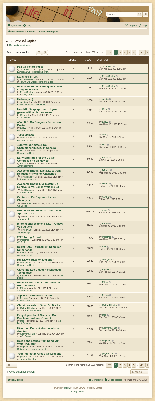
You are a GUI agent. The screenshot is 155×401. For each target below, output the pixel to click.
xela (22, 150)
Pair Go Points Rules (30, 66)
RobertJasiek (26, 79)
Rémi (22, 115)
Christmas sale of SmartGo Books (38, 305)
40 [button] (141, 52)
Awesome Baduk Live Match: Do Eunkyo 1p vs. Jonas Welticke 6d (38, 185)
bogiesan (24, 346)
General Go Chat (25, 153)
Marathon (24, 240)
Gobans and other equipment (31, 349)
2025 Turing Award (29, 237)
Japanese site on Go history (35, 295)
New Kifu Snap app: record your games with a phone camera (37, 111)
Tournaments (23, 219)
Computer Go (23, 117)
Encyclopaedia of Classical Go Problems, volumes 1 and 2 (36, 317)
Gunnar (28, 203)
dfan (22, 321)
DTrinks (28, 177)
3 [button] (125, 52)
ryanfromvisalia (27, 334)
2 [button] (120, 52)
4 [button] (129, 52)
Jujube (23, 102)
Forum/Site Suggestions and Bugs (36, 82)
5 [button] (134, 52)
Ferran (27, 230)
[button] (109, 52)
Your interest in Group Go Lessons (39, 353)
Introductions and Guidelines (31, 104)
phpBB (67, 388)
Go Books (22, 206)
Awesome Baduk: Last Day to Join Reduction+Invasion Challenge (39, 172)
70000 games (25, 134)
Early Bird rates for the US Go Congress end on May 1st (36, 159)
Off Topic (21, 242)
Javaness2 (25, 69)
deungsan (25, 262)
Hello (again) (25, 99)
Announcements (25, 130)
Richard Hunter (27, 308)
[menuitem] (27, 25)
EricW (23, 128)
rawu (26, 216)
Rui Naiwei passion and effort (35, 259)
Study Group (27, 94)
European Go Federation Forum (33, 72)
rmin (22, 252)
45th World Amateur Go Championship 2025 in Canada (36, 146)
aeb (22, 137)
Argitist (23, 275)
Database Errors (27, 76)
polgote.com (26, 356)
